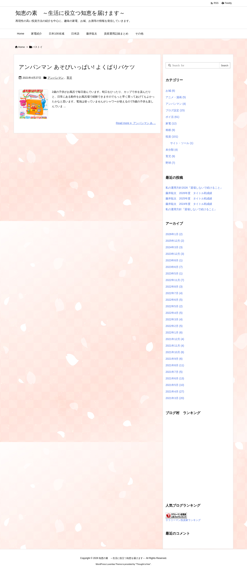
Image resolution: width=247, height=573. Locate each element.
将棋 (170, 130)
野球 (170, 162)
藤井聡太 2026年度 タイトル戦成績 (189, 193)
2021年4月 (175, 391)
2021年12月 (175, 339)
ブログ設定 (175, 110)
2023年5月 (174, 273)
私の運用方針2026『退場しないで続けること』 (194, 187)
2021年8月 (175, 365)
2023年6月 (174, 266)
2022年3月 (174, 319)
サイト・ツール (181, 143)
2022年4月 (174, 312)
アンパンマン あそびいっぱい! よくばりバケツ (77, 67)
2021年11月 (175, 345)
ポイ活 (172, 116)
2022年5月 (174, 306)
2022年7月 (174, 293)
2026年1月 (174, 234)
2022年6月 (174, 299)
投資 (172, 136)
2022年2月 (174, 325)
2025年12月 (175, 240)
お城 (170, 90)
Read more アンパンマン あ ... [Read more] (136, 123)
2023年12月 (175, 253)
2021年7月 (174, 371)
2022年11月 (175, 280)
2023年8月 (174, 260)
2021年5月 (175, 385)
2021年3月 (175, 398)
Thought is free (143, 564)
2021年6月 (175, 378)
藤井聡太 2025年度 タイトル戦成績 (189, 198)
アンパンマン (55, 77)
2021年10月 (175, 352)
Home (21, 47)
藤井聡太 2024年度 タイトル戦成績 (189, 203)
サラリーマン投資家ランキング (183, 520)
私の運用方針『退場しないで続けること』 (191, 209)
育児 (69, 77)
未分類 (172, 149)
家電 (171, 123)
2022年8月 (174, 286)
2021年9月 (174, 358)
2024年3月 (174, 247)
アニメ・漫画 (176, 97)
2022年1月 (174, 332)
